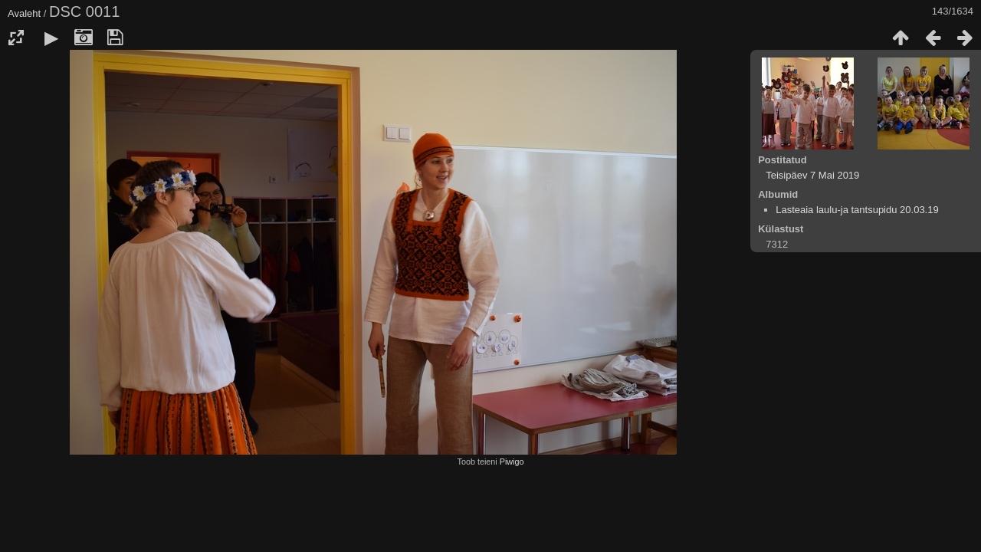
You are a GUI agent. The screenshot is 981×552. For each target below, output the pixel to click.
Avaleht (24, 13)
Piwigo (512, 461)
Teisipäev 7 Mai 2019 (812, 175)
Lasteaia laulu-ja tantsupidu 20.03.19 (857, 209)
